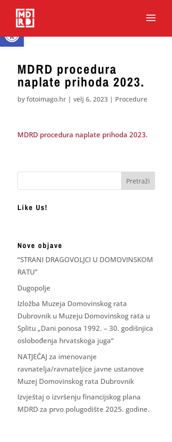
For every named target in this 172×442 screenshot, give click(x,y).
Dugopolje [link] (33, 287)
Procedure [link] (131, 99)
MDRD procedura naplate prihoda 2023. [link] (82, 134)
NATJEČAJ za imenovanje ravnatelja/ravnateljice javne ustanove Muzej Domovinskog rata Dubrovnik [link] (80, 369)
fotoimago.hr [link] (46, 99)
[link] (25, 17)
